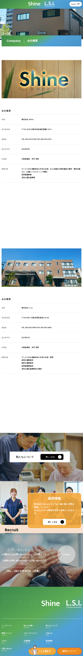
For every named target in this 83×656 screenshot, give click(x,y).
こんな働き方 (45, 651)
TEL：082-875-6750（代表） (24, 571)
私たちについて (41, 627)
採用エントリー (69, 651)
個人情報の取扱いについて (23, 654)
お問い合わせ (73, 635)
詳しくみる (51, 457)
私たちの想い (26, 627)
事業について (58, 627)
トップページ (10, 627)
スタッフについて (73, 627)
